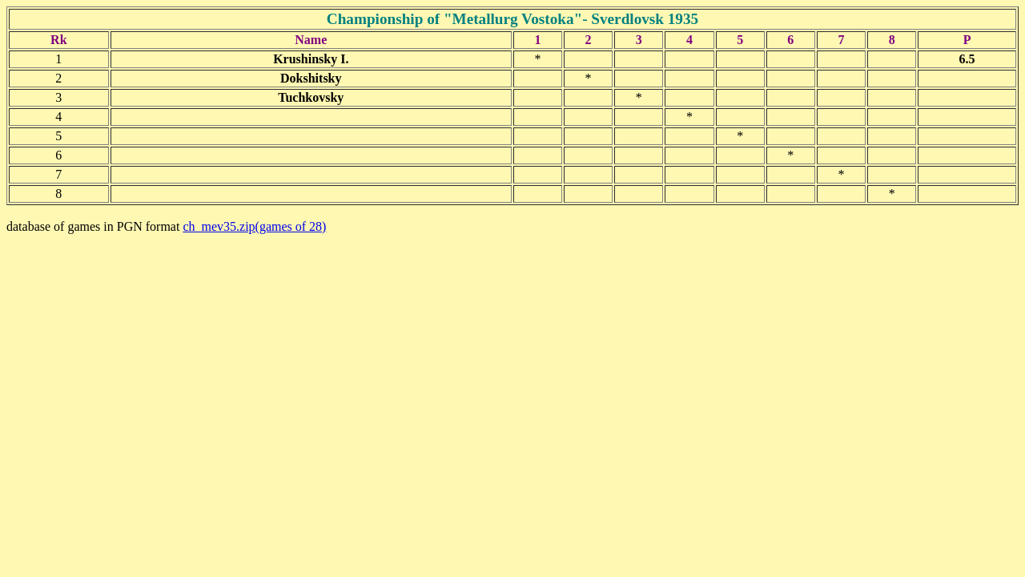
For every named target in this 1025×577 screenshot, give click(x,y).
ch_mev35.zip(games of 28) (254, 226)
